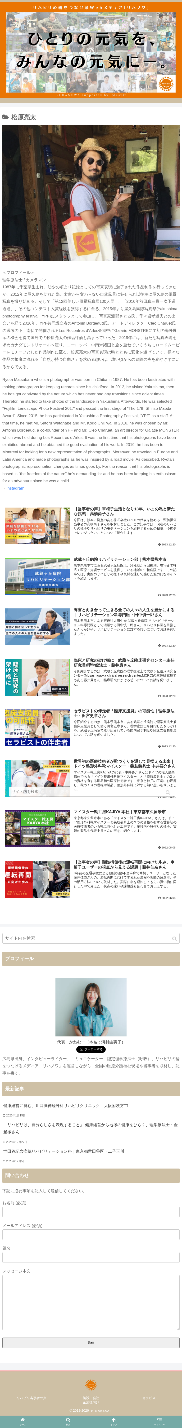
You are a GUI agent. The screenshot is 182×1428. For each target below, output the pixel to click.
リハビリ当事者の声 (31, 1398)
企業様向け (91, 1403)
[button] (175, 939)
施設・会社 (91, 1398)
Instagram (15, 488)
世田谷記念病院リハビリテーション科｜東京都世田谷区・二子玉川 (63, 1152)
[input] (91, 939)
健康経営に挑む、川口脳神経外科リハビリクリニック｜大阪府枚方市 (65, 1106)
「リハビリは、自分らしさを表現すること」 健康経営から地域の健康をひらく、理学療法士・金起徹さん (90, 1129)
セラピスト (150, 1398)
